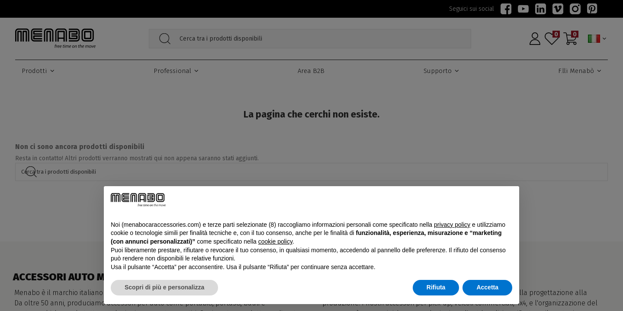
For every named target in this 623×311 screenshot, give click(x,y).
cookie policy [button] (275, 241)
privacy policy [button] (452, 224)
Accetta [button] (487, 287)
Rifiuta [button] (436, 287)
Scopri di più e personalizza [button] (164, 287)
